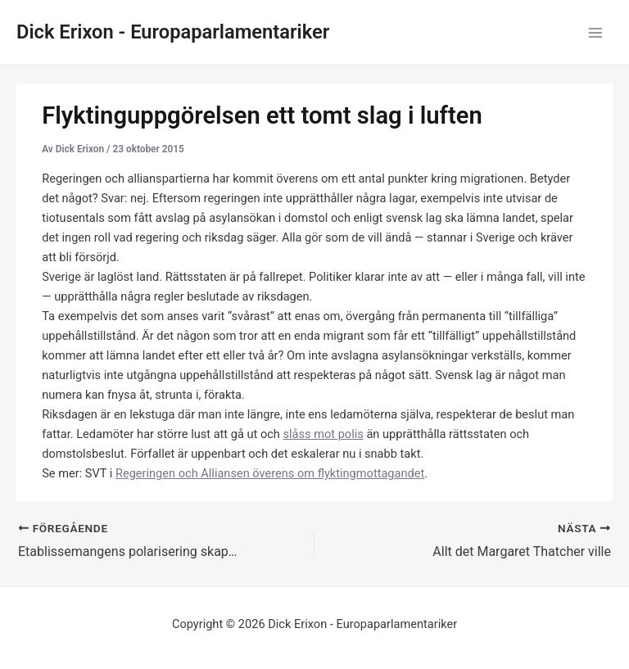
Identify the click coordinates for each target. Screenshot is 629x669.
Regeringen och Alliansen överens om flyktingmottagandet (269, 473)
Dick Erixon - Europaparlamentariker (172, 31)
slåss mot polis (323, 434)
